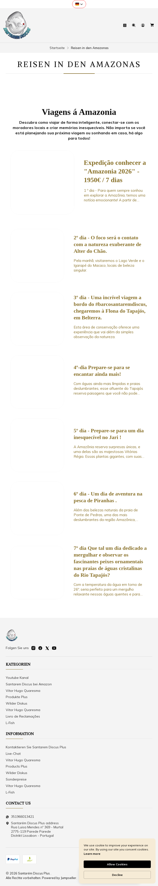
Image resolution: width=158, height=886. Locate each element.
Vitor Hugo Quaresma (23, 690)
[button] (79, 4)
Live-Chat (13, 753)
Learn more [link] (92, 853)
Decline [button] (117, 875)
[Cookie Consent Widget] (117, 861)
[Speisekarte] (125, 25)
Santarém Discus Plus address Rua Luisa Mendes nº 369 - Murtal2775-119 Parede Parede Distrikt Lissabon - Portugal (34, 829)
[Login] (143, 25)
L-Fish (10, 723)
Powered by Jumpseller (59, 878)
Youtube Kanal (17, 677)
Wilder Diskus (16, 703)
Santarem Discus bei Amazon (29, 684)
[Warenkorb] (152, 25)
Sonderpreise (16, 779)
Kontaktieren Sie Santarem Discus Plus (36, 747)
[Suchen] (134, 25)
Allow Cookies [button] (117, 864)
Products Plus (16, 766)
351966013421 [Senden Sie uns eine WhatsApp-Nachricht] (20, 816)
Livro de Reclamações (23, 716)
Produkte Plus (17, 697)
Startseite (57, 48)
